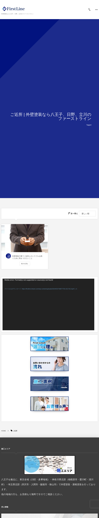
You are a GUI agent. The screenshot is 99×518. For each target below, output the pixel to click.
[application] (48, 304)
